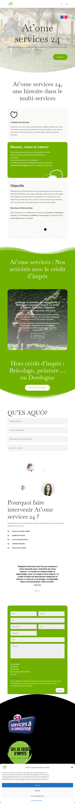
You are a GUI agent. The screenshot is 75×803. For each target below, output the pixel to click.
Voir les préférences (37, 796)
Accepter (37, 785)
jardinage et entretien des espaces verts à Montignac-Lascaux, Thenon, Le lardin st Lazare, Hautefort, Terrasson (37, 305)
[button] (72, 768)
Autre (13, 674)
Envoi (60, 690)
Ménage (14, 667)
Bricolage (14, 669)
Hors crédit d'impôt (37, 388)
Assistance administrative (20, 672)
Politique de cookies (36, 800)
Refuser (37, 791)
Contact (60, 57)
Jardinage (37, 335)
